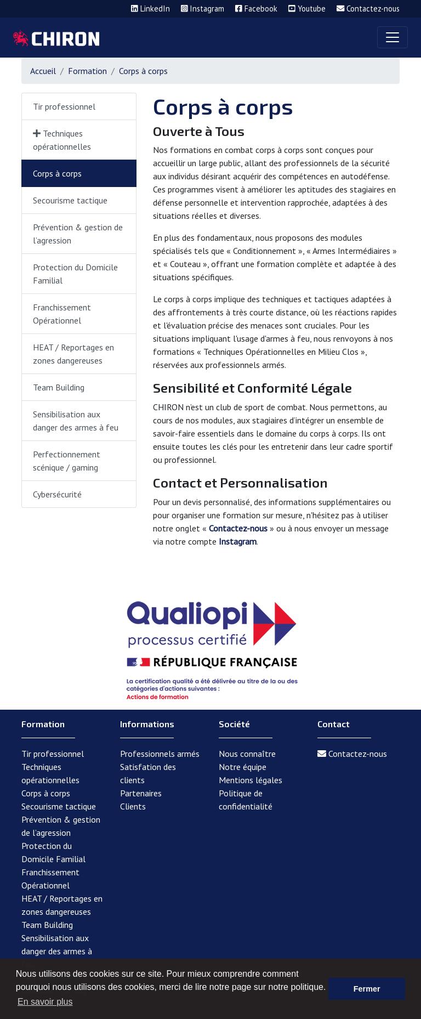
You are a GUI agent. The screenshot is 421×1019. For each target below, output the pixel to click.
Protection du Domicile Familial (75, 274)
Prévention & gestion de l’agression (78, 234)
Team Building (58, 387)
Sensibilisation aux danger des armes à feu (75, 421)
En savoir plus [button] (45, 1001)
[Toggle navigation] (392, 37)
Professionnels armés (160, 753)
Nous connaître (247, 753)
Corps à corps (57, 173)
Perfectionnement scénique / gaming (66, 461)
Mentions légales (250, 779)
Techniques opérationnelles (62, 140)
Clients (133, 806)
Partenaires (141, 793)
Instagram (238, 541)
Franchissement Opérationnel (62, 314)
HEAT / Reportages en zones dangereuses (73, 354)
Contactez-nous (238, 528)
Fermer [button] (367, 988)
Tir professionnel (64, 106)
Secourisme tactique (70, 200)
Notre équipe (242, 766)
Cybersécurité (57, 494)
